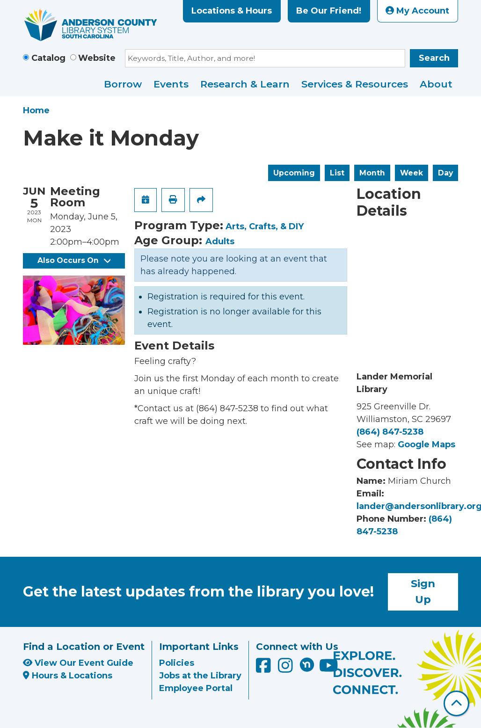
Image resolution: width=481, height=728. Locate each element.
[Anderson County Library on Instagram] (286, 668)
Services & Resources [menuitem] (354, 84)
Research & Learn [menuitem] (245, 84)
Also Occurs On (73, 260)
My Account (417, 11)
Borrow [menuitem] (123, 84)
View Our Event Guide (78, 663)
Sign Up (423, 591)
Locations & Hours (231, 11)
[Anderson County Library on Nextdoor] (306, 664)
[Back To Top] (456, 703)
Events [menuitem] (171, 84)
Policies (176, 663)
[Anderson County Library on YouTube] (328, 668)
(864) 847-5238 (390, 432)
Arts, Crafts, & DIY (265, 226)
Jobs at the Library (200, 675)
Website (97, 58)
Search (434, 58)
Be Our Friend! (328, 11)
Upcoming (294, 172)
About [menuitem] (436, 84)
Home (36, 110)
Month (372, 172)
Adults (219, 241)
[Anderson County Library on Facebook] (264, 668)
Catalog (48, 58)
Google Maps (426, 444)
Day (445, 172)
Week (411, 172)
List (337, 172)
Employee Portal (196, 688)
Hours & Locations (67, 675)
